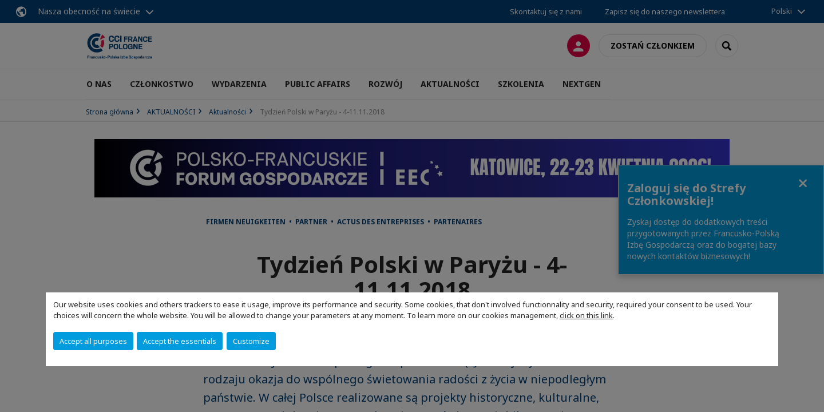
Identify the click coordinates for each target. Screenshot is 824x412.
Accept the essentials (179, 341)
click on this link (586, 315)
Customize (251, 341)
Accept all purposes (93, 341)
